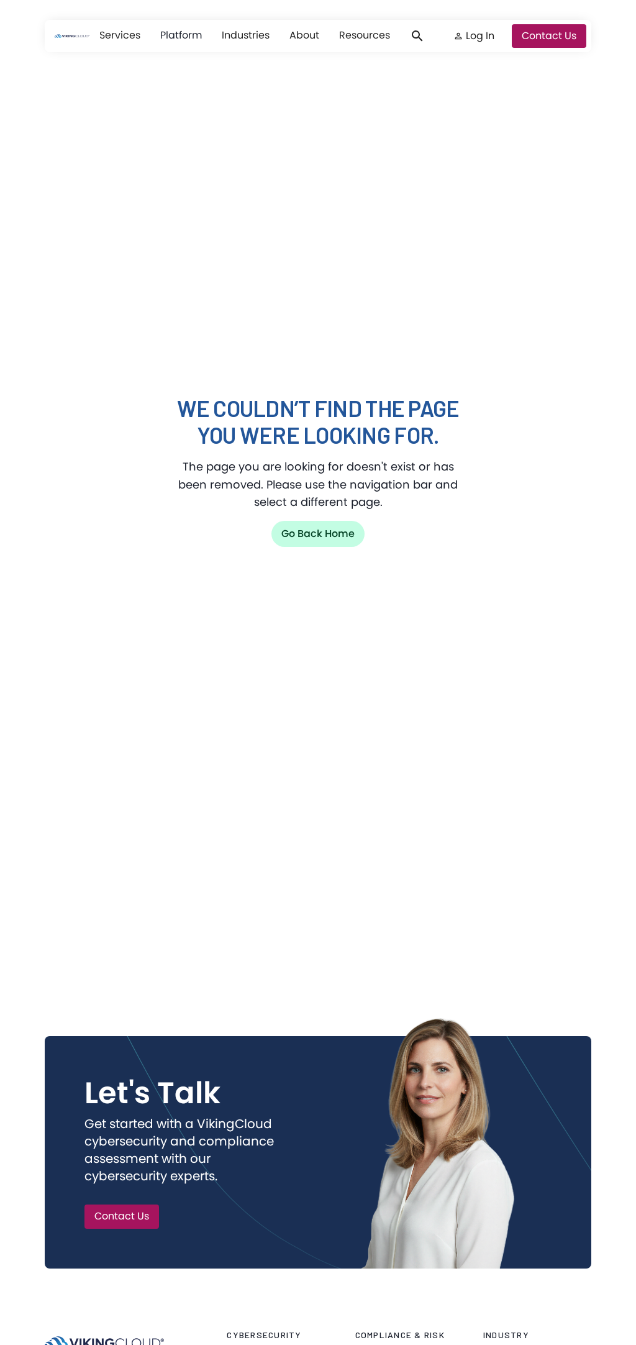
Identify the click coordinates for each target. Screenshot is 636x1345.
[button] (119, 35)
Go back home (318, 533)
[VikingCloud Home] (72, 36)
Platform (181, 35)
